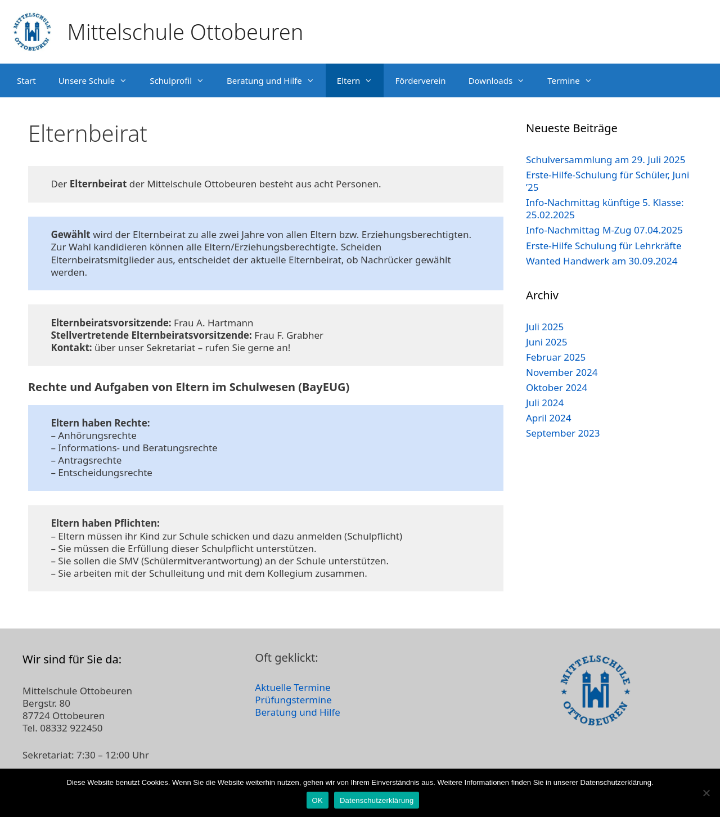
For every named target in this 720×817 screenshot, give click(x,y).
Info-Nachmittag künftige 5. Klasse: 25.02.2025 (604, 208)
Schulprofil (182, 80)
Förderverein (420, 80)
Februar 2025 (556, 357)
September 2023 (563, 433)
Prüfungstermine (293, 699)
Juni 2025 (546, 341)
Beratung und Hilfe (276, 80)
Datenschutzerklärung (376, 800)
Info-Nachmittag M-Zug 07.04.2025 (604, 229)
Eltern (360, 80)
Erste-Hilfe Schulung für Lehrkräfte (604, 245)
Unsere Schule (98, 80)
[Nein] (706, 792)
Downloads (503, 80)
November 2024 (561, 372)
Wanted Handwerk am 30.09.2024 (601, 260)
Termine (575, 80)
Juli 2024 (545, 402)
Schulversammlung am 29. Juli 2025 (605, 159)
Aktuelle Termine (292, 687)
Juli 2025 (545, 326)
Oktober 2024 (556, 387)
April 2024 (548, 417)
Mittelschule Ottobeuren (186, 31)
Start (26, 80)
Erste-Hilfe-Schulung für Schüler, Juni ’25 (607, 181)
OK (317, 800)
